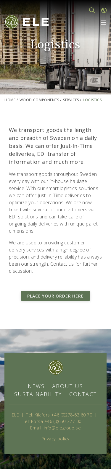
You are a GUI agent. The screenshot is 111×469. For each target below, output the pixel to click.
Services (71, 99)
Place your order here (55, 296)
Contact (83, 394)
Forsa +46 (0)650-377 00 (56, 421)
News (36, 386)
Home (9, 99)
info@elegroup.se (62, 428)
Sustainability (38, 394)
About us (67, 386)
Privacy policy (55, 439)
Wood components (39, 99)
